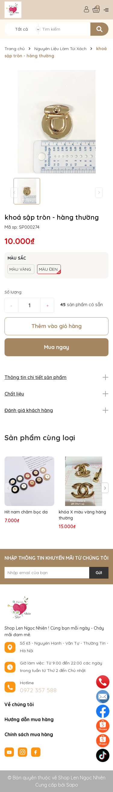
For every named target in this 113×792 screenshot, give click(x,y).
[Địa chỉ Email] (56, 572)
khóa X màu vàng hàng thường (82, 515)
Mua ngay (56, 347)
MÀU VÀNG (20, 269)
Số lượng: (13, 292)
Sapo (72, 785)
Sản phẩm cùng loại (40, 437)
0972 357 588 (38, 690)
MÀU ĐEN (48, 269)
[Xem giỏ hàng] (96, 10)
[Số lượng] (29, 305)
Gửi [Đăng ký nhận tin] (99, 572)
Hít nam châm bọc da (26, 512)
